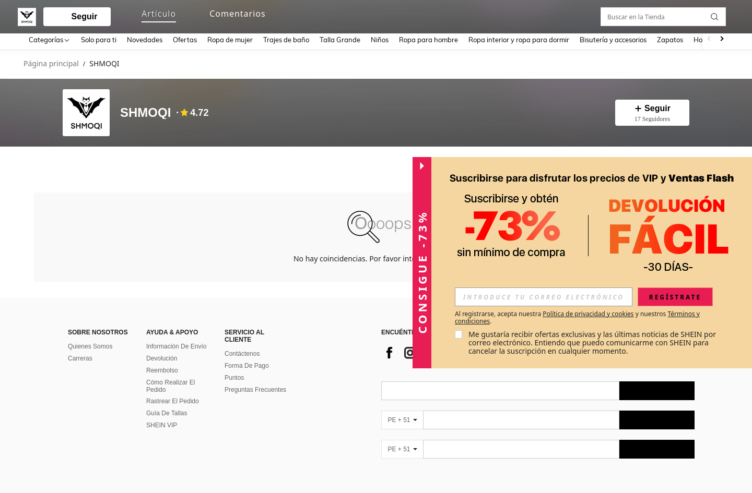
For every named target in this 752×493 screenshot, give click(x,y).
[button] (366, 15)
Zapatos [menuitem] (670, 39)
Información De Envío (176, 344)
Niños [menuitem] (380, 39)
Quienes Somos (90, 344)
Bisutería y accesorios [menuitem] (613, 39)
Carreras (80, 356)
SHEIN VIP (161, 423)
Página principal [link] (51, 63)
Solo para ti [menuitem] (98, 39)
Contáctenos (242, 351)
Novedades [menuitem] (144, 39)
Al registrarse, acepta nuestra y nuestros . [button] (577, 317)
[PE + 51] (402, 417)
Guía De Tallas (166, 411)
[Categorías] (50, 39)
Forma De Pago (247, 363)
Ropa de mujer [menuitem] (230, 39)
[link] (682, 14)
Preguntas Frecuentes (255, 387)
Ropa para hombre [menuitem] (428, 39)
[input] (543, 296)
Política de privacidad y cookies (588, 313)
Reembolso (162, 368)
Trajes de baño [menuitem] (286, 39)
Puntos (234, 375)
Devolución (161, 356)
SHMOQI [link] (104, 63)
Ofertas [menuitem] (185, 39)
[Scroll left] (709, 39)
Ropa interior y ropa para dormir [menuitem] (518, 39)
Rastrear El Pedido (172, 399)
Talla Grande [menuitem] (340, 39)
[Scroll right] (721, 39)
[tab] (52, 162)
